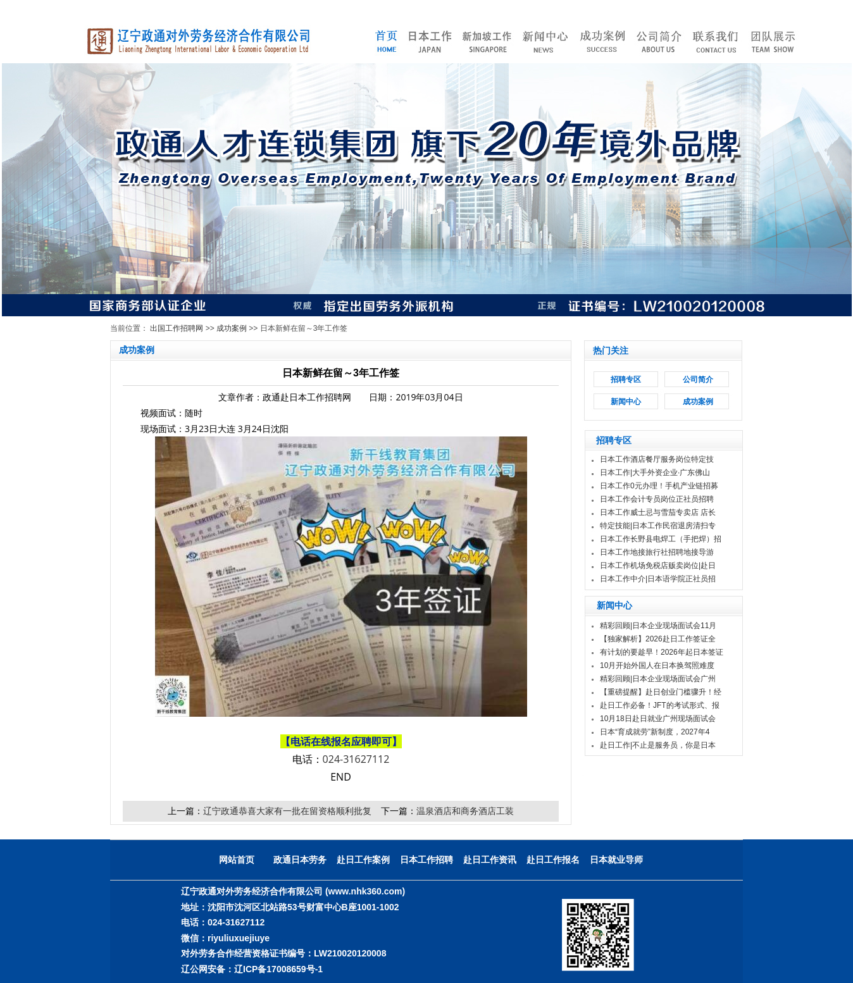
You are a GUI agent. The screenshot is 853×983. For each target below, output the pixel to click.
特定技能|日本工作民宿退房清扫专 (658, 525)
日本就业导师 (616, 860)
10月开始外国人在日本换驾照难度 (657, 665)
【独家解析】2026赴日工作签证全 (658, 638)
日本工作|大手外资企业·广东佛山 (655, 472)
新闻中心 (626, 401)
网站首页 (236, 860)
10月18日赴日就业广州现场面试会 (658, 718)
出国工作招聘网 (176, 328)
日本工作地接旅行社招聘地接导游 (657, 552)
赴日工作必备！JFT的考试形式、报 (659, 705)
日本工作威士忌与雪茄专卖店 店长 (658, 512)
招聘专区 (626, 379)
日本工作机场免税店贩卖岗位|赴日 (658, 565)
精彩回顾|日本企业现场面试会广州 (658, 678)
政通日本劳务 (300, 860)
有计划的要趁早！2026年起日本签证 (661, 652)
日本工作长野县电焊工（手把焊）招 (660, 539)
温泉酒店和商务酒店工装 (465, 811)
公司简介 (698, 379)
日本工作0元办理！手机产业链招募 (659, 485)
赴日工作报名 (553, 860)
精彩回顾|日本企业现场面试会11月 (658, 625)
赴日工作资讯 (489, 860)
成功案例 (231, 328)
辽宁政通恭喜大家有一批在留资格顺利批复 (287, 811)
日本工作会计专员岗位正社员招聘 (657, 499)
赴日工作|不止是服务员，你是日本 (658, 745)
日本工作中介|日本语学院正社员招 (658, 578)
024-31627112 (356, 759)
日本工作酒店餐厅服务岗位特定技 (657, 459)
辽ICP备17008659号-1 (278, 969)
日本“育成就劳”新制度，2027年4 (654, 731)
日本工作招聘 (426, 860)
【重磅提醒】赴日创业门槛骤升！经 (660, 692)
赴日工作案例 (363, 860)
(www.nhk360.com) (365, 891)
